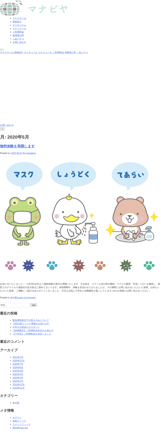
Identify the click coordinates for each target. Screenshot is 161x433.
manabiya (31, 153)
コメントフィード (22, 424)
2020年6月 (18, 367)
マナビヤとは (19, 18)
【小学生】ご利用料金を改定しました (32, 334)
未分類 (13, 297)
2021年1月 (18, 357)
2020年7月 (18, 364)
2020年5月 (18, 371)
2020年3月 (18, 374)
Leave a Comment (26, 297)
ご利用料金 (18, 32)
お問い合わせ (19, 42)
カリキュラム (19, 25)
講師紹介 (17, 21)
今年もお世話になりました (26, 327)
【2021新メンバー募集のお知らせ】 (31, 323)
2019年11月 (19, 388)
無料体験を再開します (17, 146)
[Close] (2, 129)
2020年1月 (18, 381)
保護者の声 (18, 35)
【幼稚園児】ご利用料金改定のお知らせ (33, 330)
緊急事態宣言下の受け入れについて (31, 320)
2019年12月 (19, 384)
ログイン (17, 417)
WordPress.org (20, 428)
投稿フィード (19, 421)
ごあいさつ (18, 39)
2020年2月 (18, 378)
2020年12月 (19, 360)
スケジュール (19, 28)
